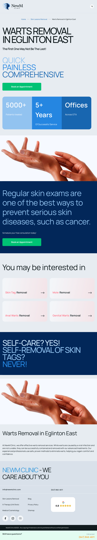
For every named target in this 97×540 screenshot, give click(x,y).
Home (23, 19)
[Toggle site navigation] (92, 6)
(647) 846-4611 (87, 537)
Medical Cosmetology (10, 510)
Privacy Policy (33, 504)
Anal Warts (24, 315)
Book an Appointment (21, 86)
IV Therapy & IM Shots (10, 504)
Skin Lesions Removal (39, 19)
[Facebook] (5, 518)
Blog (29, 499)
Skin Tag (24, 292)
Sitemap (31, 510)
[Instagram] (13, 518)
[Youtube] (20, 518)
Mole (72, 292)
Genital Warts (72, 315)
